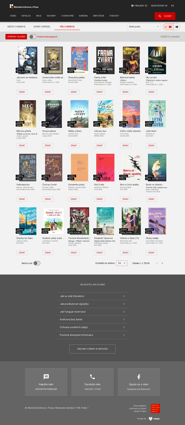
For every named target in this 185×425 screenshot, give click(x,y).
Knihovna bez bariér (71, 319)
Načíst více (27, 263)
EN (172, 6)
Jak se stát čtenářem (72, 296)
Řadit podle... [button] (135, 26)
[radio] (168, 26)
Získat (22, 92)
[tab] (16, 26)
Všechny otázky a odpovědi (92, 349)
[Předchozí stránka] (157, 263)
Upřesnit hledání (16, 36)
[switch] (32, 37)
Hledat (165, 16)
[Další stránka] (162, 263)
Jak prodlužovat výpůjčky (74, 303)
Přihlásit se (139, 5)
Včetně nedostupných (47, 36)
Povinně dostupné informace (76, 335)
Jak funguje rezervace (73, 311)
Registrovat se (159, 6)
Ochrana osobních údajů (74, 327)
